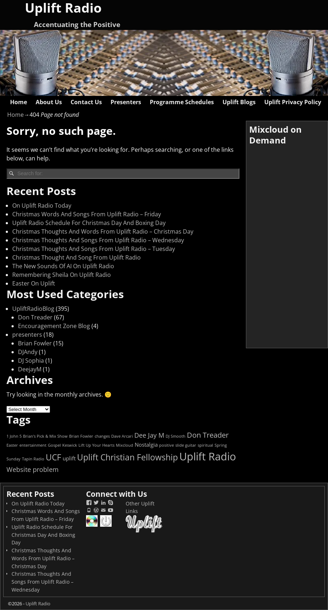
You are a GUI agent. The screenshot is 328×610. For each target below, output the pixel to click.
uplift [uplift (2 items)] (69, 458)
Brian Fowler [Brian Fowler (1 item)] (81, 436)
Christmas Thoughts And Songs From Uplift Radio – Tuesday (93, 249)
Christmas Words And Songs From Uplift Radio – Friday (86, 214)
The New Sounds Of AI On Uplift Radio (63, 266)
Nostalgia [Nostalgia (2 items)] (146, 444)
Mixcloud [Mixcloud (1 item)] (124, 445)
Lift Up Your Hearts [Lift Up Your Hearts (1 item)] (96, 445)
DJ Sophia (31, 360)
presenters (27, 335)
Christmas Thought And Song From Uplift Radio (76, 257)
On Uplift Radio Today (41, 205)
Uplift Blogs (239, 102)
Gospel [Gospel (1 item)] (54, 445)
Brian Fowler (35, 343)
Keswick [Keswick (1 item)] (69, 445)
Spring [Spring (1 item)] (221, 445)
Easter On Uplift (33, 283)
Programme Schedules (182, 102)
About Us (49, 102)
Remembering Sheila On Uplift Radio (61, 275)
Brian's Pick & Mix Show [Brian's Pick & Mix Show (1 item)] (45, 436)
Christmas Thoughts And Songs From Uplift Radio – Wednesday (98, 240)
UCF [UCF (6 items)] (53, 457)
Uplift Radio (38, 603)
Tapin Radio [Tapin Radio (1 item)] (33, 458)
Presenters (126, 102)
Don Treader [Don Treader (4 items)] (208, 435)
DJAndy (27, 352)
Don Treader (35, 317)
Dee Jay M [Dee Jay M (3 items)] (149, 435)
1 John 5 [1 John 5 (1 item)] (14, 436)
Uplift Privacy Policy (292, 102)
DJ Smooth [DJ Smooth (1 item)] (175, 436)
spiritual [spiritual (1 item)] (205, 445)
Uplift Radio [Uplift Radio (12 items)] (207, 456)
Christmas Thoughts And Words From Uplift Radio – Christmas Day (102, 231)
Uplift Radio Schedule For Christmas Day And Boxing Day (89, 223)
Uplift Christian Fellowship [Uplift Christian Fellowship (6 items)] (127, 457)
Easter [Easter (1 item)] (12, 445)
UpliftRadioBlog (33, 309)
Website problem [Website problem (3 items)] (32, 469)
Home (18, 102)
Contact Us (86, 102)
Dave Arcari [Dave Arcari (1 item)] (122, 436)
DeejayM (29, 369)
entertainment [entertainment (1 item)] (32, 445)
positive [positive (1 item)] (166, 445)
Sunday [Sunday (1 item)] (13, 458)
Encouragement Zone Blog (54, 326)
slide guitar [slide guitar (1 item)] (185, 445)
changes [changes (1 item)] (102, 436)
